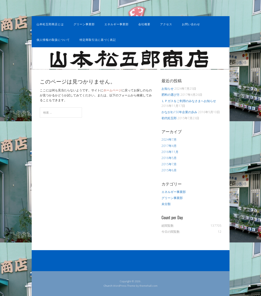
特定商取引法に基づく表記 (98, 39)
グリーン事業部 (84, 24)
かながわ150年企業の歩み (179, 112)
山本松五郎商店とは (50, 24)
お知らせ (167, 88)
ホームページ (112, 90)
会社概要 (144, 24)
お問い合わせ (191, 24)
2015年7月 (169, 164)
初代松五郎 (169, 118)
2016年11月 (169, 152)
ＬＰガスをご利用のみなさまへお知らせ (188, 101)
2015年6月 (169, 170)
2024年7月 (169, 139)
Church (108, 286)
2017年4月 (169, 146)
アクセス (166, 24)
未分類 (166, 204)
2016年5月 (169, 158)
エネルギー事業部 (116, 24)
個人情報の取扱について (53, 39)
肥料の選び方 (170, 95)
